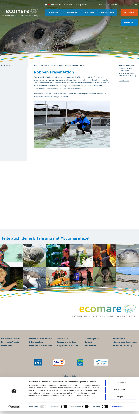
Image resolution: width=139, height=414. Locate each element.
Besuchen (53, 12)
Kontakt (84, 5)
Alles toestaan (120, 386)
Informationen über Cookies (125, 345)
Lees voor (56, 4)
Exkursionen (68, 5)
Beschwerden (90, 348)
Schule (77, 5)
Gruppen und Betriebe (66, 345)
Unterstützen (107, 12)
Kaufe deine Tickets (10, 345)
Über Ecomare (119, 342)
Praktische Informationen (40, 348)
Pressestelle (62, 342)
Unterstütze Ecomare (10, 342)
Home (36, 65)
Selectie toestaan (121, 393)
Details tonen (117, 410)
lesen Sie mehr (124, 81)
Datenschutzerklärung (122, 348)
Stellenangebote (92, 342)
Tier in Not (129, 22)
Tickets (130, 12)
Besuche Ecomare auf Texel (52, 65)
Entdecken (72, 12)
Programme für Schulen (67, 348)
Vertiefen (89, 12)
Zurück (7, 65)
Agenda (68, 65)
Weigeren (120, 400)
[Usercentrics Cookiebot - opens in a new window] (14, 409)
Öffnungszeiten (36, 345)
